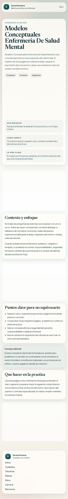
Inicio (8, 462)
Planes (8, 475)
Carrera (9, 484)
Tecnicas (9, 471)
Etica (7, 480)
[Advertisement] (34, 98)
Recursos (10, 489)
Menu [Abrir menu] (61, 7)
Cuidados (10, 467)
